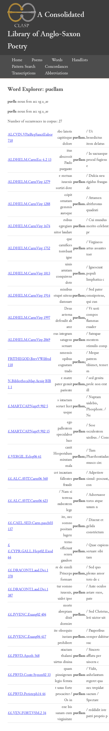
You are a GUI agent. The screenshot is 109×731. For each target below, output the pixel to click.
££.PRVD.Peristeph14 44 (26, 694)
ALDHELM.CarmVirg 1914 (29, 295)
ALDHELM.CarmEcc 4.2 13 (29, 159)
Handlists (80, 60)
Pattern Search (23, 66)
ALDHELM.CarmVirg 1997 (29, 317)
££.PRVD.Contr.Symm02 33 (29, 675)
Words (57, 60)
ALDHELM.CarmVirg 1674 (29, 226)
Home (17, 60)
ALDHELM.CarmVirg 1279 (29, 182)
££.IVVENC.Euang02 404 (27, 614)
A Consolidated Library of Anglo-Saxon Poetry (46, 30)
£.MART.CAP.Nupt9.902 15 (29, 431)
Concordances (56, 66)
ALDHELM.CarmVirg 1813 (29, 273)
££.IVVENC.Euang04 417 (27, 636)
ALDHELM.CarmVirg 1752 (29, 248)
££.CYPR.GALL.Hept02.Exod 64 (30, 551)
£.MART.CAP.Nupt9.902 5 (28, 406)
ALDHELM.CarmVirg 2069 (29, 340)
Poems (37, 60)
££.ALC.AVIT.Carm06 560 (28, 478)
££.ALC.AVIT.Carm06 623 (28, 501)
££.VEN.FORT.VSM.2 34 (27, 713)
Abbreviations (56, 73)
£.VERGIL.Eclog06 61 (24, 456)
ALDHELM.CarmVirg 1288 (29, 204)
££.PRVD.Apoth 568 (23, 655)
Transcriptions (23, 73)
